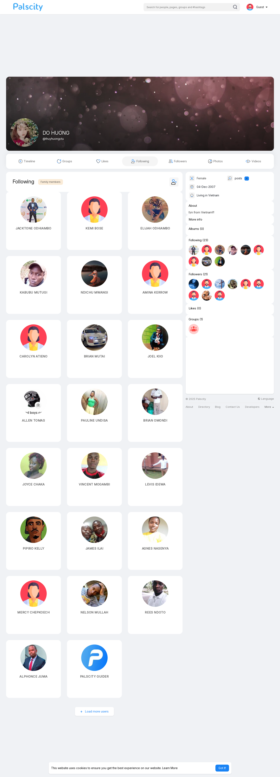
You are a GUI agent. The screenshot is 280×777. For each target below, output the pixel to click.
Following (195, 240)
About (189, 407)
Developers (252, 407)
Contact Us (233, 407)
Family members (51, 181)
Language (266, 398)
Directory (204, 407)
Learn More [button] (170, 768)
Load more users (96, 711)
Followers (195, 274)
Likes (192, 308)
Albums (194, 228)
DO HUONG (56, 133)
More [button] (269, 406)
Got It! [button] (222, 768)
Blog (218, 407)
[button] (192, 7)
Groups (194, 319)
